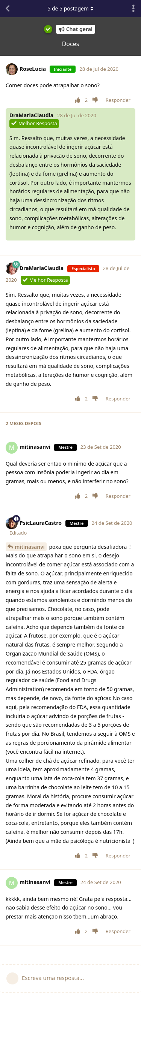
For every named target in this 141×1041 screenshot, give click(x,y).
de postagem (70, 8)
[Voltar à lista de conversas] (7, 8)
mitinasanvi (30, 546)
